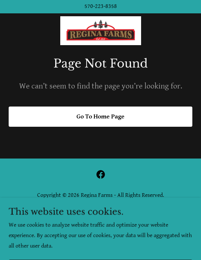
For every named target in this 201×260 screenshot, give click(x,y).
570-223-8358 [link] (100, 6)
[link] (100, 30)
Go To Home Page (100, 116)
